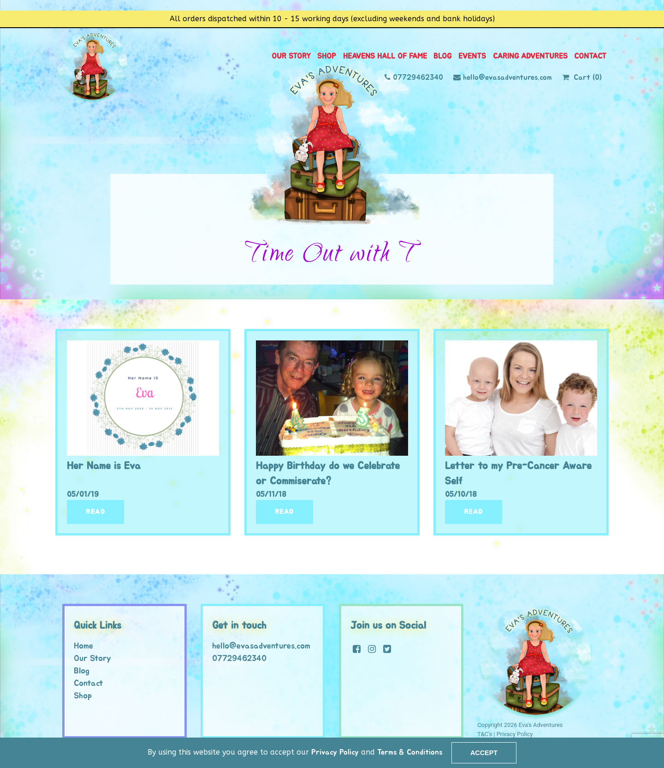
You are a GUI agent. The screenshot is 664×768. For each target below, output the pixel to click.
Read (95, 511)
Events (472, 56)
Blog (442, 56)
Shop (326, 56)
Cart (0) (588, 78)
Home (83, 646)
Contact (590, 56)
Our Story (291, 56)
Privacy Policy (334, 752)
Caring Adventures (530, 56)
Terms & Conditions (409, 752)
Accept (484, 752)
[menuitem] (291, 56)
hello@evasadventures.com (507, 78)
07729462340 (418, 78)
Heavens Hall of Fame (385, 56)
